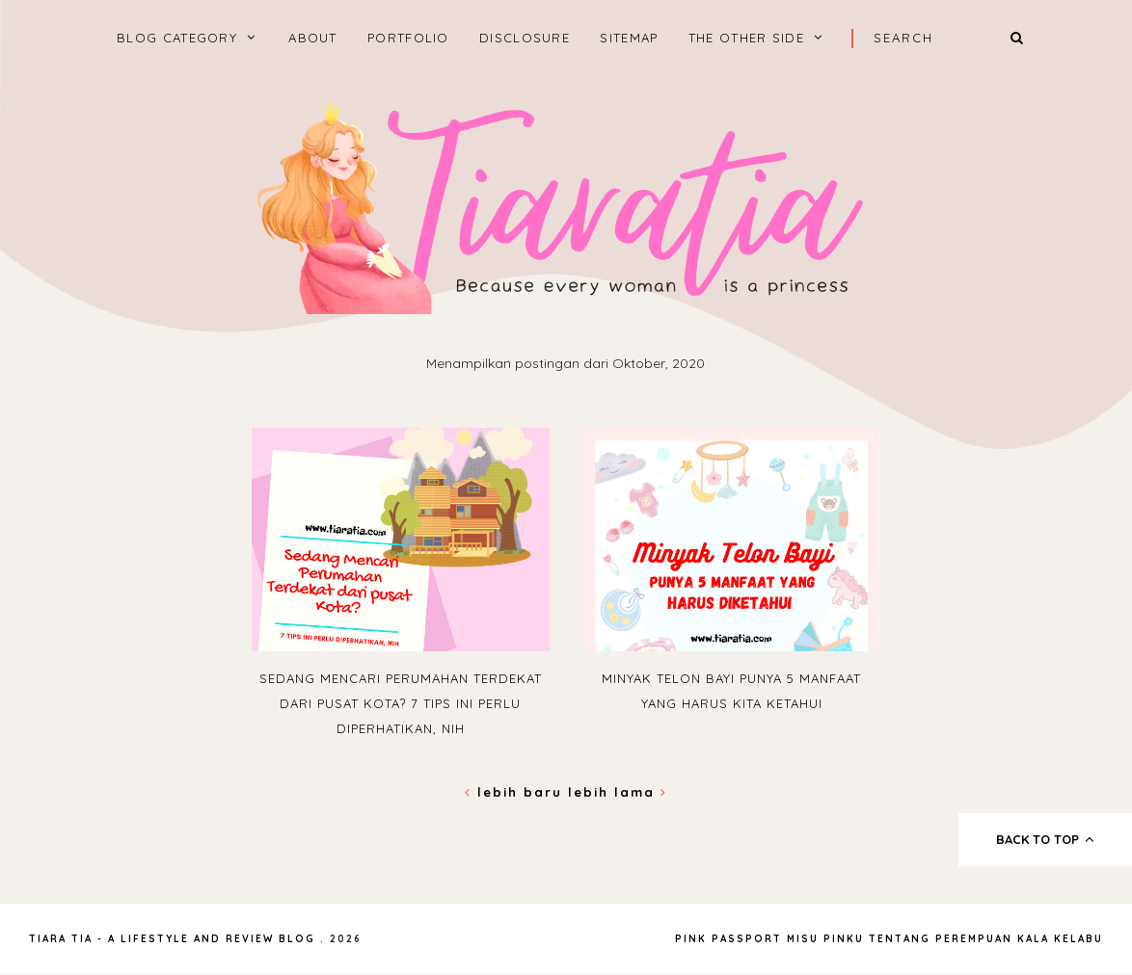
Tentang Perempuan (940, 939)
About (312, 37)
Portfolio (408, 37)
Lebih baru (516, 792)
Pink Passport (731, 939)
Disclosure (524, 37)
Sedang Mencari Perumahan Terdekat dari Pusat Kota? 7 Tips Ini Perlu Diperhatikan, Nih (400, 704)
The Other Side (746, 37)
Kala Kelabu (1060, 939)
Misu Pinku (825, 939)
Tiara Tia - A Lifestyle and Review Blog (172, 939)
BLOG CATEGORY (177, 37)
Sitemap (629, 37)
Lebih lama (617, 792)
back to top (1045, 839)
